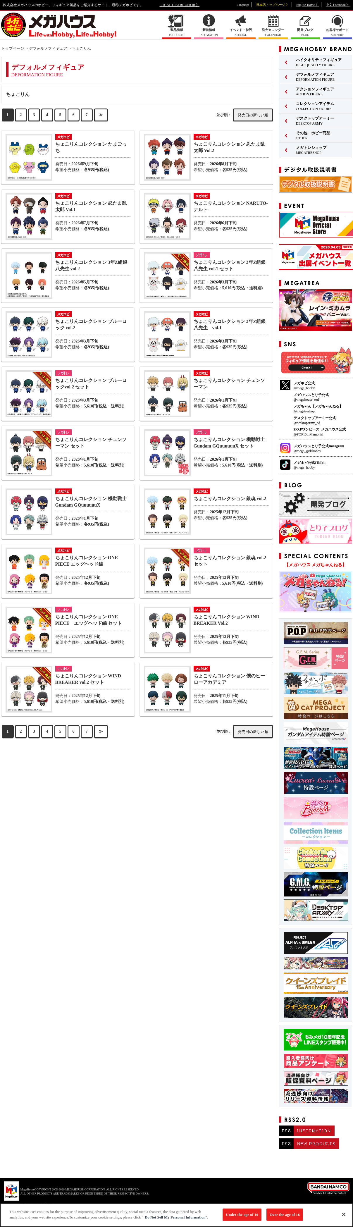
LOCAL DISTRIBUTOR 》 (180, 5)
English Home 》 (307, 4)
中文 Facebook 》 (337, 4)
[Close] (343, 1216)
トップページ (12, 48)
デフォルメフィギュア (48, 48)
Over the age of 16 (285, 1217)
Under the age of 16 (242, 1217)
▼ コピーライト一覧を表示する (35, 1204)
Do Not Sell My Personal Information (175, 1220)
